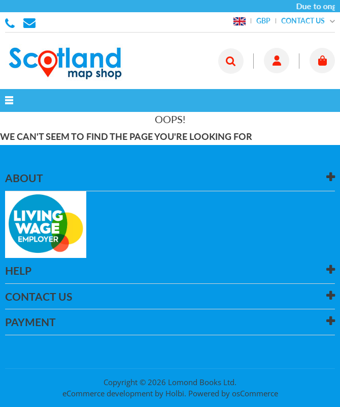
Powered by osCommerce (233, 393)
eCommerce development (107, 393)
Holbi (174, 393)
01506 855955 (11, 22)
